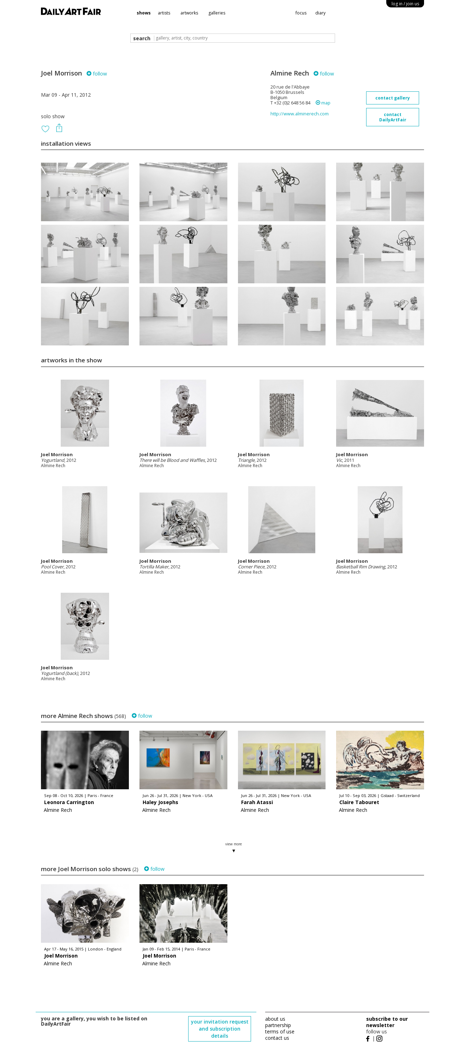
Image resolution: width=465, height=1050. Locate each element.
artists (164, 13)
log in (405, 4)
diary (320, 13)
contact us (277, 1037)
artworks (189, 13)
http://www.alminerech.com (299, 114)
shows (144, 13)
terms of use (279, 1031)
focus (301, 13)
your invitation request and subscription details (220, 1028)
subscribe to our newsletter (387, 1021)
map (323, 103)
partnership (278, 1025)
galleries (216, 13)
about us (275, 1018)
